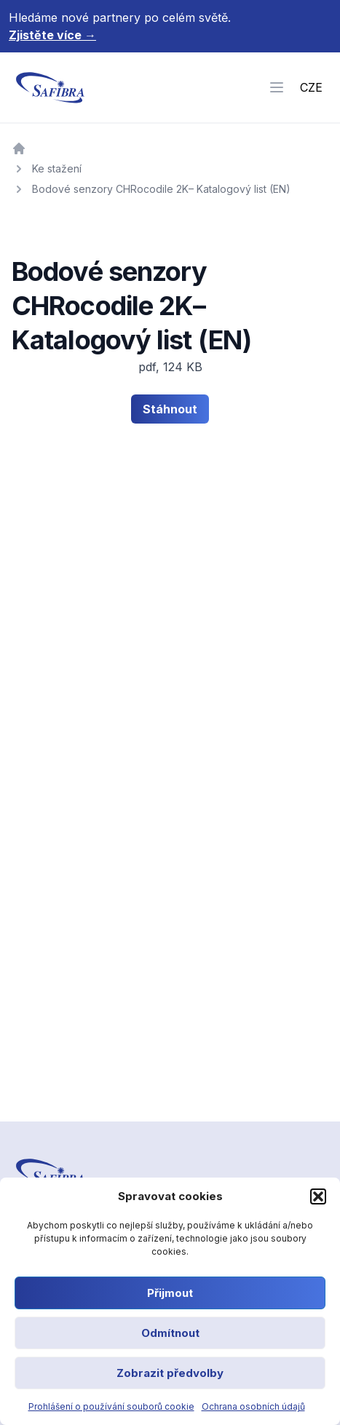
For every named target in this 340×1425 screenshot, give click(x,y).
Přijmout (170, 1293)
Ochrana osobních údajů (253, 1406)
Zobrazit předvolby (170, 1373)
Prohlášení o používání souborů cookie (111, 1406)
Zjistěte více (52, 35)
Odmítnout (170, 1333)
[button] (318, 1196)
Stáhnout (170, 409)
